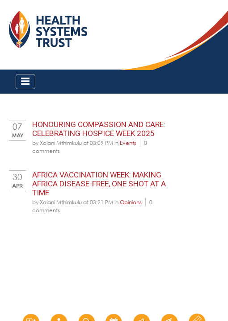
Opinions (131, 202)
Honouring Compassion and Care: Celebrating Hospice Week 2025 (98, 129)
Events (128, 143)
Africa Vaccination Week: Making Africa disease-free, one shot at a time (99, 183)
